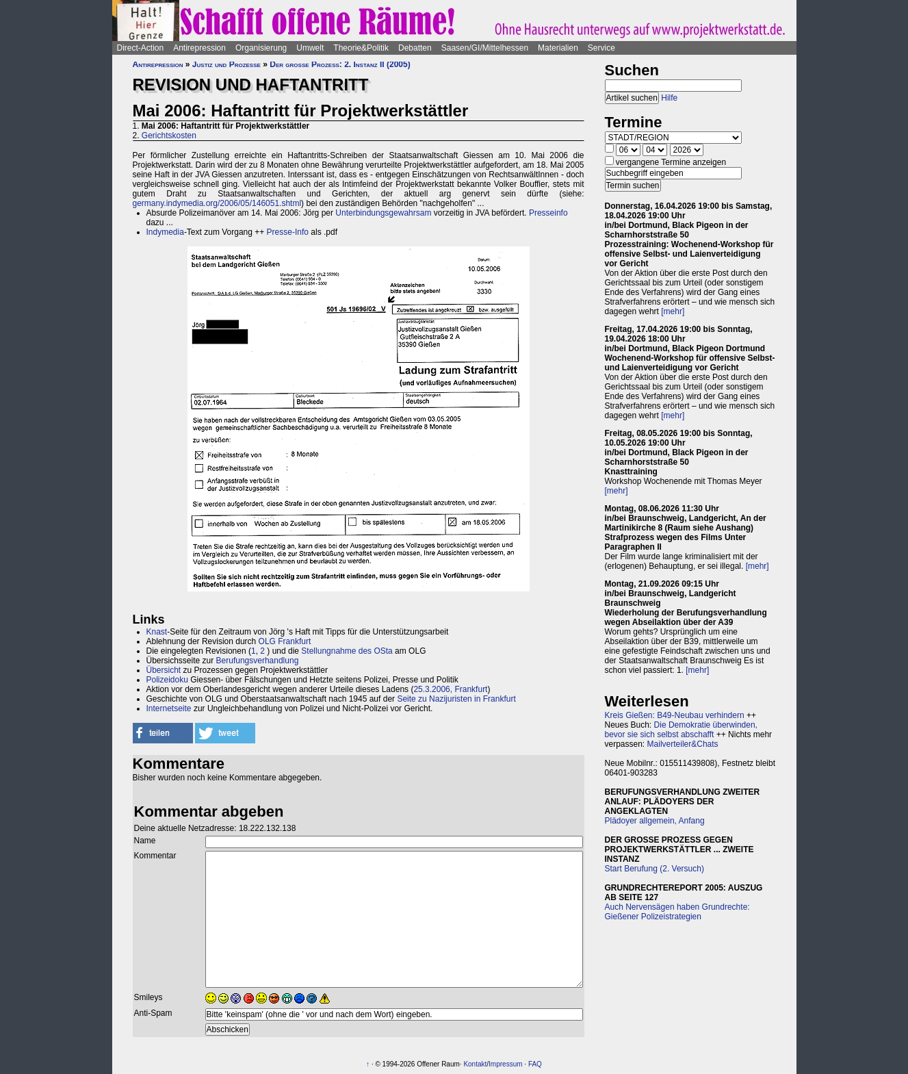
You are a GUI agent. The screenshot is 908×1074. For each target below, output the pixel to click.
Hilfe (669, 98)
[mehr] (672, 311)
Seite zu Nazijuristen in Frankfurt (456, 699)
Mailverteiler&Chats (682, 744)
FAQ (535, 1064)
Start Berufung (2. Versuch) (654, 868)
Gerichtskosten (169, 135)
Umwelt (310, 48)
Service (601, 48)
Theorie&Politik (361, 48)
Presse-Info (288, 232)
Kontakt (475, 1064)
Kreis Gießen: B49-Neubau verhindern (674, 715)
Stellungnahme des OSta (346, 651)
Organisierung (261, 48)
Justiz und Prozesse (226, 64)
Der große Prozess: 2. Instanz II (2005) (340, 64)
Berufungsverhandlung (257, 660)
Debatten (415, 48)
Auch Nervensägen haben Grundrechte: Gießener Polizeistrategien (677, 911)
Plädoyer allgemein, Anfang (655, 821)
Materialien (558, 48)
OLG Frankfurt (285, 641)
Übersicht (163, 670)
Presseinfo (548, 213)
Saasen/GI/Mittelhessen (484, 48)
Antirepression (199, 48)
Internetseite (169, 708)
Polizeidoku (167, 680)
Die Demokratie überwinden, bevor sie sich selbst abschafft (681, 729)
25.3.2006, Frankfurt (450, 689)
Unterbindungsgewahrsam (383, 213)
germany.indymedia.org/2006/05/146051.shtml (217, 203)
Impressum (505, 1064)
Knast (157, 632)
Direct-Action (140, 48)
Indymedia (165, 232)
